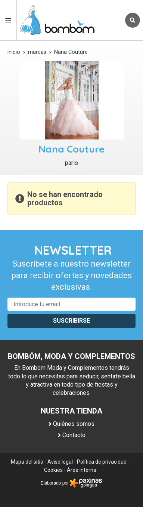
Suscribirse (71, 320)
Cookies (53, 470)
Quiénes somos (73, 423)
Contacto (74, 435)
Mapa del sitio (27, 462)
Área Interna (81, 470)
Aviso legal (60, 462)
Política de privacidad (102, 462)
